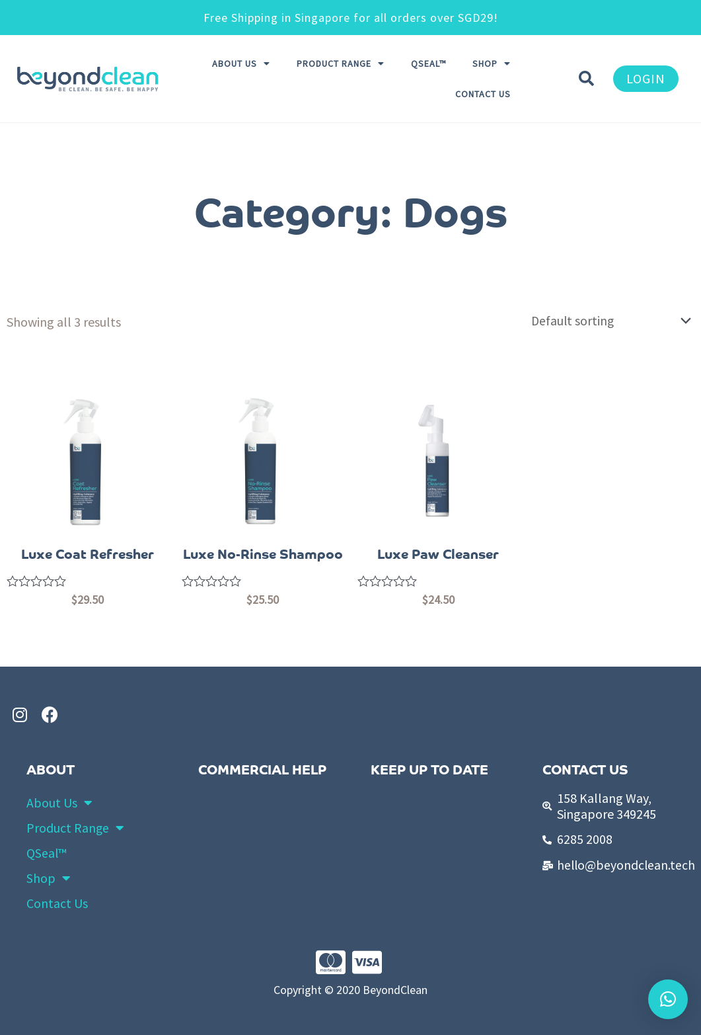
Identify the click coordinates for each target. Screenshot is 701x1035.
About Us (241, 63)
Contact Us (483, 94)
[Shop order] (606, 321)
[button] (646, 78)
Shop (491, 63)
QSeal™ (428, 63)
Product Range (341, 63)
